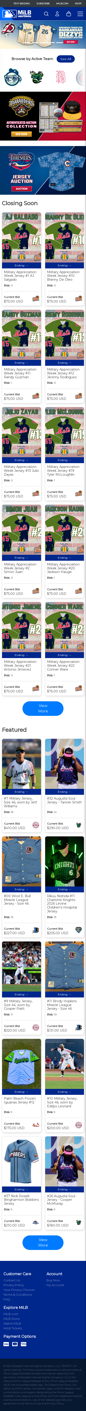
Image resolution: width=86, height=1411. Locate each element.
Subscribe (43, 3)
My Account (55, 1285)
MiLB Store (11, 1318)
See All (65, 59)
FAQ (6, 1299)
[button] (6, 34)
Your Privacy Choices (19, 1290)
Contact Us (11, 1280)
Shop (78, 3)
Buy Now (53, 1280)
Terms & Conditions (17, 1294)
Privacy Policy (13, 1285)
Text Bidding (22, 3)
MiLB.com (62, 3)
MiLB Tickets (12, 1328)
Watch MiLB (12, 1323)
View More (43, 1242)
